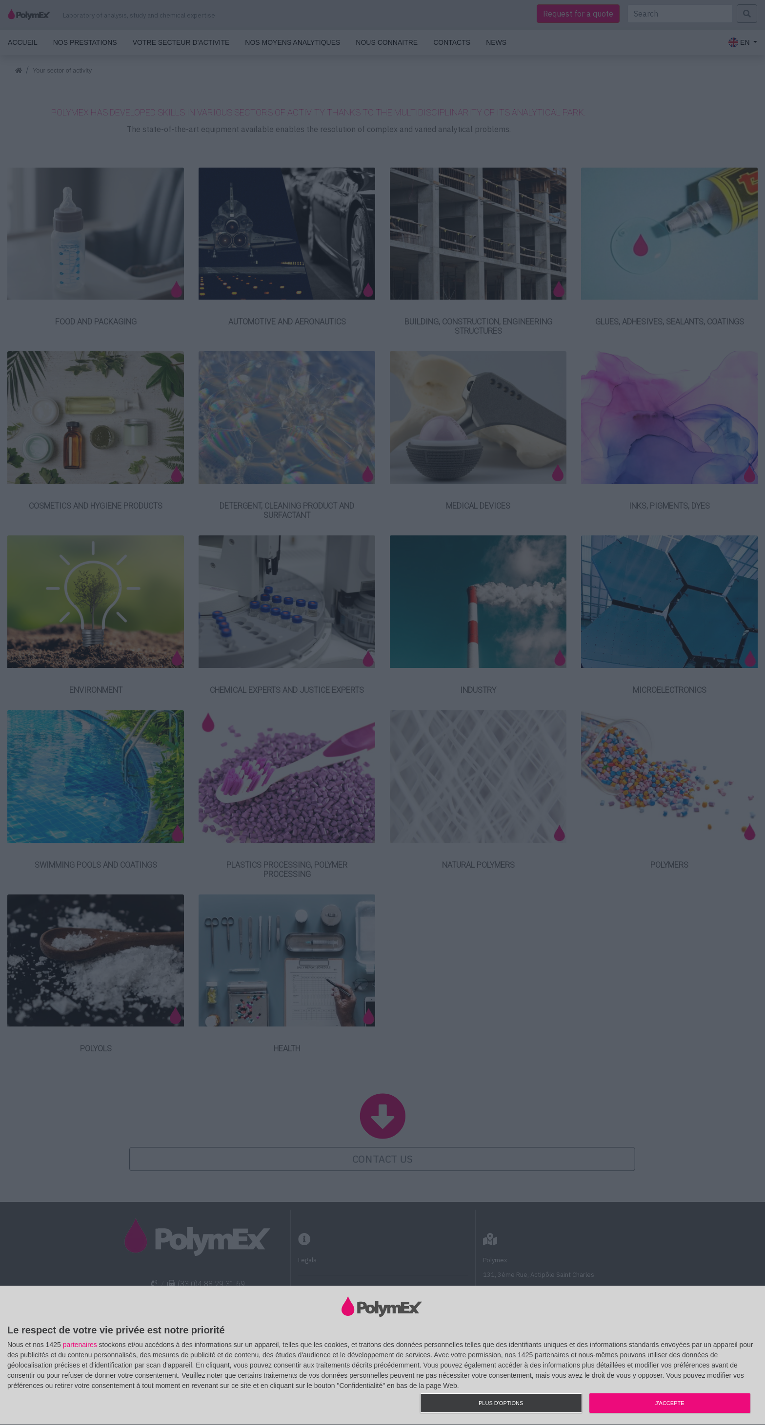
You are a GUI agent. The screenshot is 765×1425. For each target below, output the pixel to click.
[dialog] (382, 1355)
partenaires (80, 1344)
